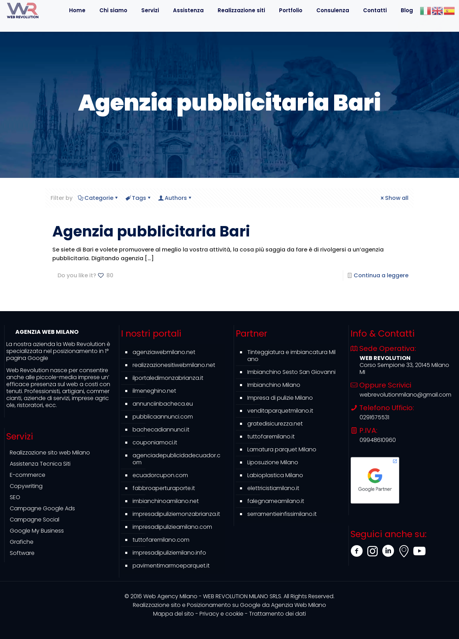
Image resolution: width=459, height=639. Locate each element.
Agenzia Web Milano (229, 605)
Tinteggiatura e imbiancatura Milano (291, 355)
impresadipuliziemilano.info (169, 553)
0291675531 (374, 417)
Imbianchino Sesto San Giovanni (291, 372)
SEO (15, 497)
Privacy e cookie (221, 614)
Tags (138, 198)
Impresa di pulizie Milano (280, 398)
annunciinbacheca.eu (163, 404)
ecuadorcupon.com (160, 475)
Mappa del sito (173, 614)
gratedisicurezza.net (275, 424)
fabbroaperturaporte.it (164, 488)
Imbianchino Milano (273, 385)
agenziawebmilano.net (164, 352)
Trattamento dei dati (277, 614)
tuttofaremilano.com (161, 540)
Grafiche (21, 542)
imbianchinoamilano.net (166, 501)
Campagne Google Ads (42, 508)
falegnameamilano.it (275, 501)
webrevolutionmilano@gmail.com (405, 395)
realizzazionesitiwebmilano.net (174, 365)
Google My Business (37, 531)
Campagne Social (34, 520)
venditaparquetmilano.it (280, 411)
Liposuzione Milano (272, 462)
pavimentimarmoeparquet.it (171, 566)
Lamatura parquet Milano (281, 449)
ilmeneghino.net (154, 391)
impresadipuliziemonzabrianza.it (176, 514)
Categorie (98, 198)
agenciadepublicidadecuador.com (176, 458)
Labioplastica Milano (275, 475)
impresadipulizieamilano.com (172, 527)
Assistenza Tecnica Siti (40, 464)
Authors (175, 198)
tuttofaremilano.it (271, 437)
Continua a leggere (381, 275)
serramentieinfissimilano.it (282, 514)
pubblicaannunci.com (163, 417)
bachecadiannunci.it (161, 430)
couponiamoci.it (155, 442)
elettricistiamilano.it (273, 488)
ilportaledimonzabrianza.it (168, 378)
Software (22, 553)
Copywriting (26, 486)
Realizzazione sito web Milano (50, 453)
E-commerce (27, 475)
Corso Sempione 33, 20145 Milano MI (404, 368)
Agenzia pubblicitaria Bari (151, 231)
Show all (393, 198)
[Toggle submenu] (188, 26)
